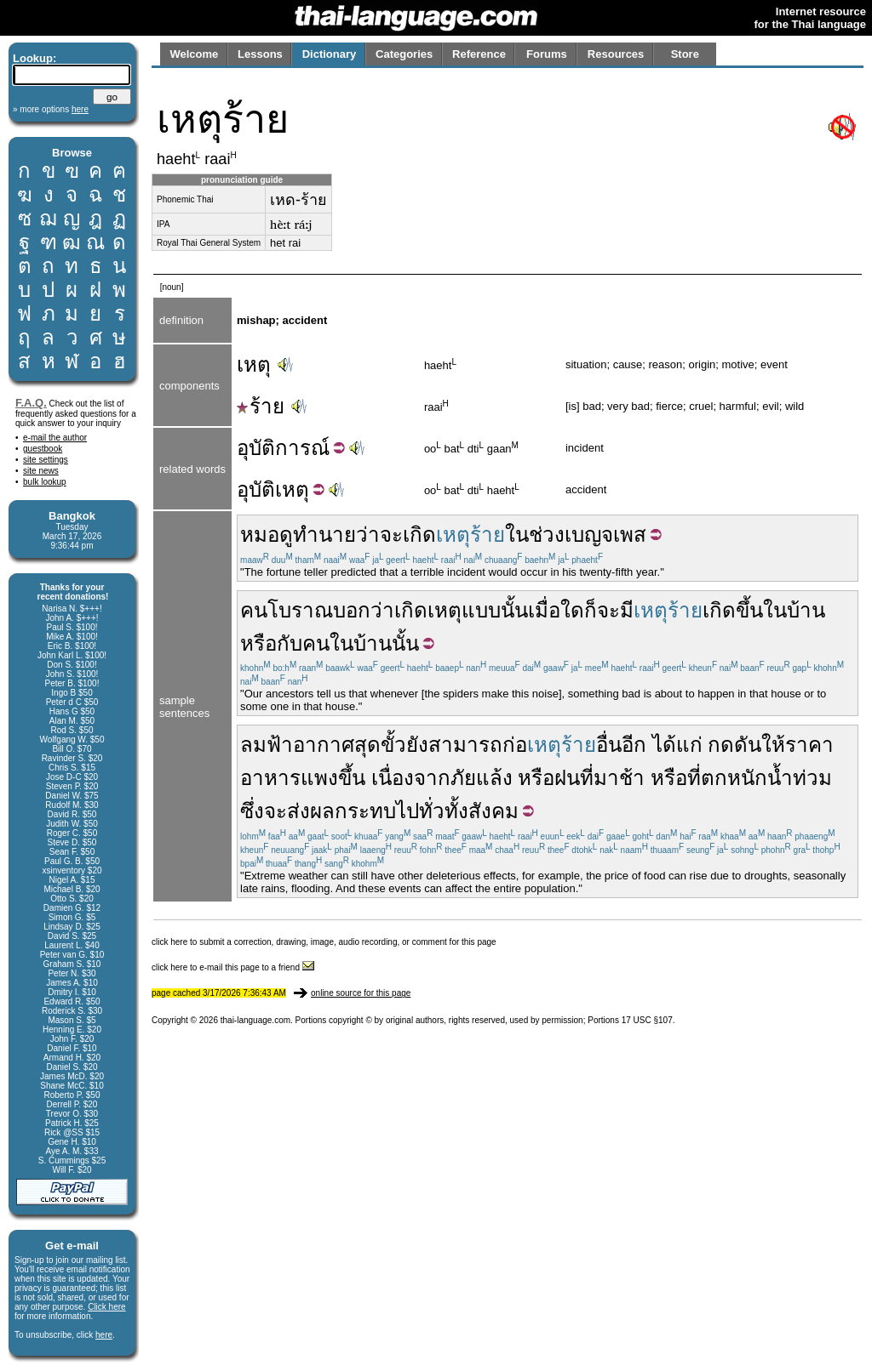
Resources (616, 54)
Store (685, 54)
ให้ (773, 744)
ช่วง (547, 534)
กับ (289, 643)
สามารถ (465, 744)
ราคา (809, 744)
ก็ (590, 610)
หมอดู (266, 534)
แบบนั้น (495, 610)
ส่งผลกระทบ (341, 810)
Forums (546, 54)
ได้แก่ (677, 744)
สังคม (493, 810)
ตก (714, 777)
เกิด (419, 534)
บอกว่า (363, 610)
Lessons (260, 54)
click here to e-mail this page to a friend (233, 967)
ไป (407, 810)
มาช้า (619, 777)
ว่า (368, 534)
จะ (391, 534)
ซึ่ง (252, 810)
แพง (319, 777)
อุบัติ (256, 447)
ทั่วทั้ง (443, 810)
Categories (404, 54)
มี (627, 610)
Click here (106, 1306)
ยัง (417, 744)
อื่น (609, 744)
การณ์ (302, 447)
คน (316, 643)
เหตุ (254, 364)
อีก (634, 744)
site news (41, 470)
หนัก (747, 777)
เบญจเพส (605, 534)
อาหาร (270, 777)
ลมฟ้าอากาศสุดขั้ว (323, 744)
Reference (479, 54)
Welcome (193, 54)
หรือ (258, 643)
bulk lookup (44, 481)
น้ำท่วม (799, 777)
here (103, 1335)
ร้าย (260, 406)
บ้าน (806, 610)
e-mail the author (55, 437)
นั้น (405, 643)
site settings (45, 459)
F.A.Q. (31, 402)
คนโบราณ (286, 610)
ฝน (567, 777)
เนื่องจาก (410, 777)
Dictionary (329, 54)
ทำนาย (324, 534)
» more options (51, 109)
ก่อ (514, 744)
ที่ (587, 777)
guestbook (42, 448)
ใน (517, 534)
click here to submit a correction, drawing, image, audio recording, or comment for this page (324, 942)
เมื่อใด (556, 610)
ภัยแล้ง (481, 777)
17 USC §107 (647, 1020)
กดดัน (734, 744)
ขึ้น (351, 777)
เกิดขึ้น (733, 610)
